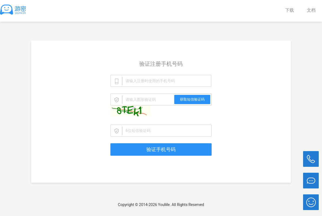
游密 (15, 9)
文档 (311, 10)
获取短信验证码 (192, 99)
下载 (289, 10)
